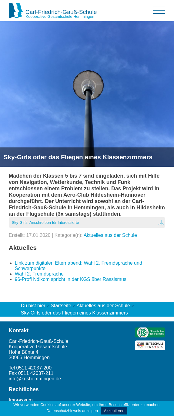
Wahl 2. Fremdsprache (39, 273)
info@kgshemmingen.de (35, 378)
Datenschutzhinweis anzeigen (72, 410)
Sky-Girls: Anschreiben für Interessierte (45, 222)
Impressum (21, 400)
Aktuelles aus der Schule (110, 235)
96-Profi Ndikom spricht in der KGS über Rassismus (70, 279)
